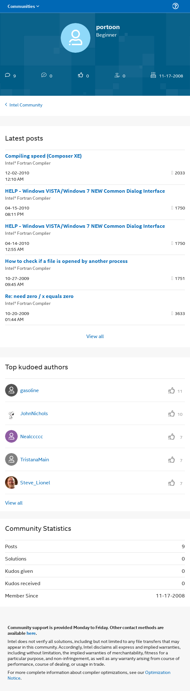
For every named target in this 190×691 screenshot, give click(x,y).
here (31, 632)
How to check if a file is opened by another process (66, 261)
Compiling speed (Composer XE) (43, 155)
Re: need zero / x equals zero (39, 296)
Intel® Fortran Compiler (28, 162)
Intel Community (25, 104)
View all (95, 336)
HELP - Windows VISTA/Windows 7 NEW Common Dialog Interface (85, 190)
